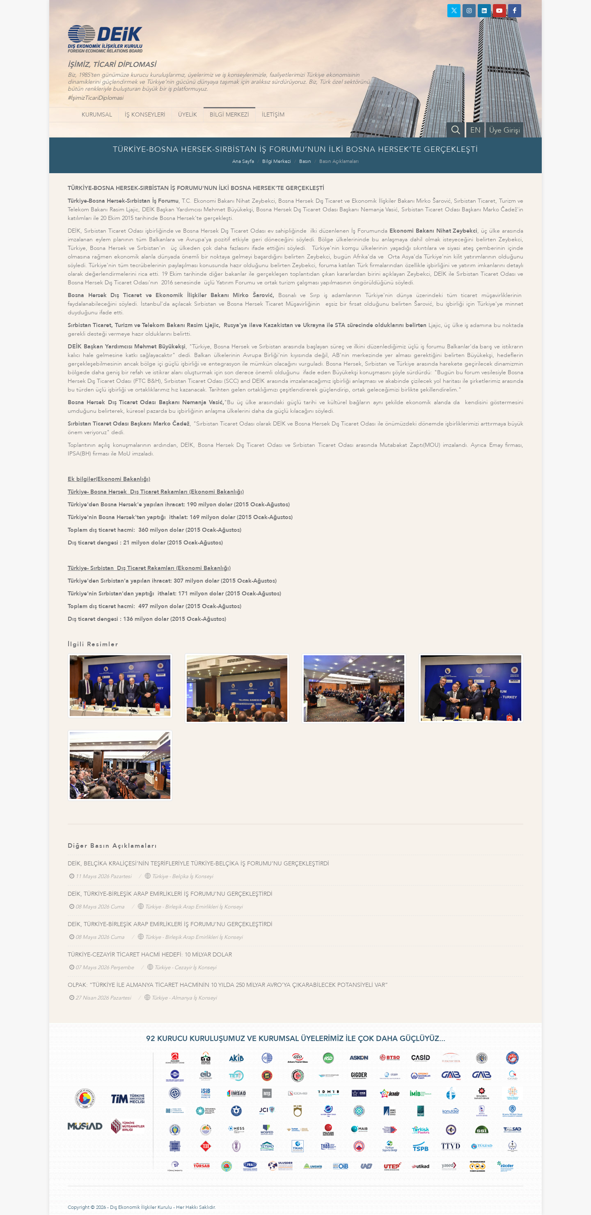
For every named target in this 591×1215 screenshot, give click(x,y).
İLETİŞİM (273, 115)
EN (475, 130)
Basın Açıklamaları (339, 161)
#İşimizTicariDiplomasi (95, 97)
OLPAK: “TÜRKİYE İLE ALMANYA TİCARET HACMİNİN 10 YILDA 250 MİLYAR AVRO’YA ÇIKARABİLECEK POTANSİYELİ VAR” (228, 985)
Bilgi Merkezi (276, 161)
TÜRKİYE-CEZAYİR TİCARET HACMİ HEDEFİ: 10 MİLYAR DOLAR (150, 955)
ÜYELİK (187, 115)
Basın (305, 161)
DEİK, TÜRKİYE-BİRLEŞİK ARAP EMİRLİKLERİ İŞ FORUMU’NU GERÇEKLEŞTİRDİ (170, 894)
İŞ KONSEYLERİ (145, 115)
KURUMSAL (97, 115)
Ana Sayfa (243, 161)
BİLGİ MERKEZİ (229, 115)
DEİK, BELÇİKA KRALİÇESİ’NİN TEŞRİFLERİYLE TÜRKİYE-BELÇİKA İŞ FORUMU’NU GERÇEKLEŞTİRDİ (198, 863)
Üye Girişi (504, 130)
